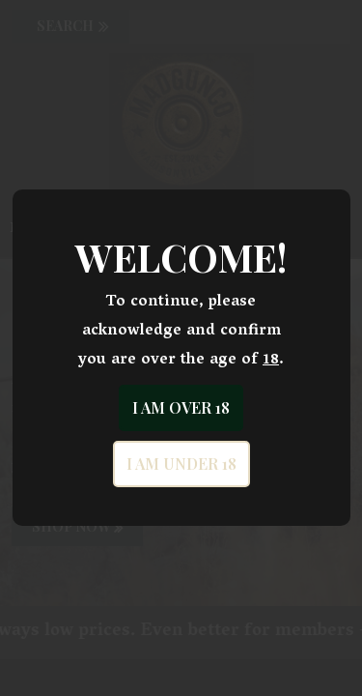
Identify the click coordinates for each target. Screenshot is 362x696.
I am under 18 (181, 463)
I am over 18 (181, 407)
